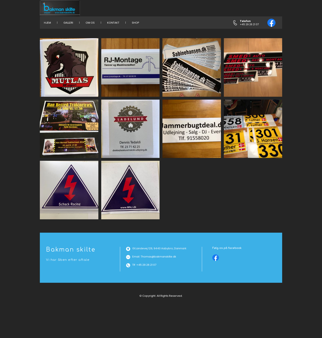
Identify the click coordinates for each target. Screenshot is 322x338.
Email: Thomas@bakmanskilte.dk (154, 257)
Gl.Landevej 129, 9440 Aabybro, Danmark (159, 248)
